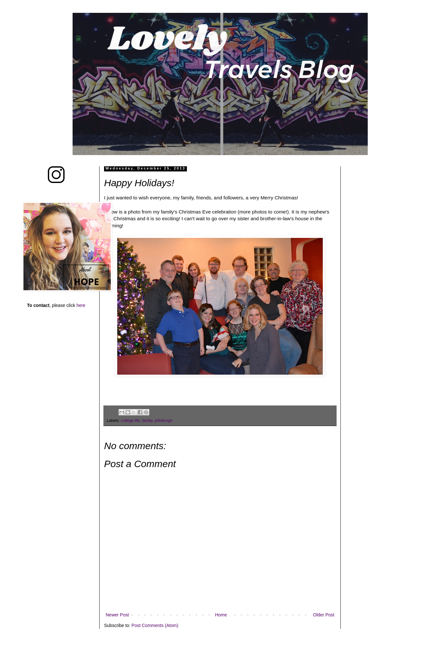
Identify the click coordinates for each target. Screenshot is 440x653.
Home (221, 614)
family (147, 420)
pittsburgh (163, 420)
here (80, 305)
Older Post (323, 614)
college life (130, 420)
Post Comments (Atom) (155, 625)
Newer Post (117, 614)
